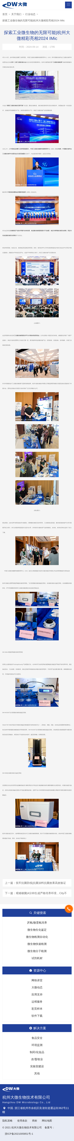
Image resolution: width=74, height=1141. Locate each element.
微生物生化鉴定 (37, 929)
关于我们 (16, 14)
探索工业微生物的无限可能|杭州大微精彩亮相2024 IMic (33, 20)
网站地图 (47, 1120)
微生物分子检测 (37, 951)
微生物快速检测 (37, 943)
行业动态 (30, 14)
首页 (4, 14)
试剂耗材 (37, 958)
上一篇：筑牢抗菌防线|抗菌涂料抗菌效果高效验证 (35, 882)
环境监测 (37, 1045)
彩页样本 (37, 1008)
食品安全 (37, 1037)
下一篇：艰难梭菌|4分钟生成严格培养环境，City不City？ (36, 894)
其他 (37, 1073)
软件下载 (37, 1015)
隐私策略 (7, 1120)
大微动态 (37, 987)
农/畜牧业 (37, 1059)
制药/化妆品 (37, 1052)
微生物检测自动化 (37, 936)
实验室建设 (37, 1066)
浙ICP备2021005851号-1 (19, 1133)
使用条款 (22, 1120)
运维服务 (37, 1001)
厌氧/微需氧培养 (37, 922)
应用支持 (37, 994)
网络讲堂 (37, 980)
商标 (34, 1120)
